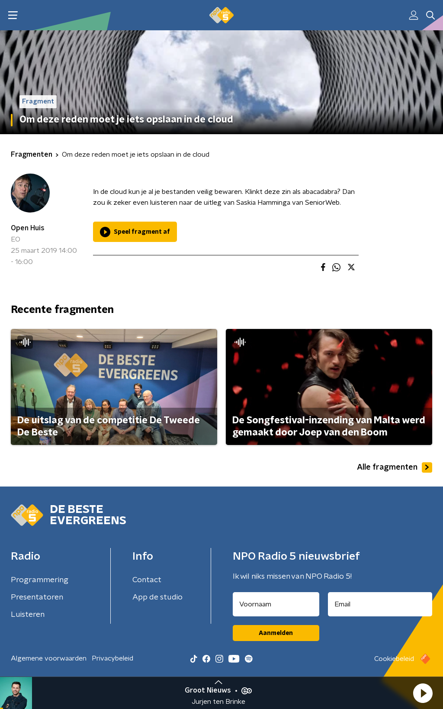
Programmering (39, 580)
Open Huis (28, 228)
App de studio (157, 597)
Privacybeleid (112, 658)
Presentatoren (37, 597)
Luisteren (28, 615)
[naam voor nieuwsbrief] (276, 604)
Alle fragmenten (394, 467)
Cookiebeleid (394, 658)
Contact (146, 580)
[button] (423, 693)
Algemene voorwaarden (49, 658)
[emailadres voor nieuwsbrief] (380, 604)
